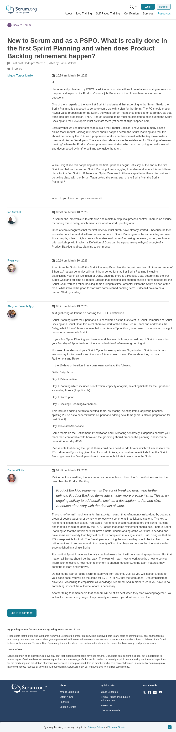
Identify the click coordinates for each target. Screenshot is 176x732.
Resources (106, 705)
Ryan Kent (13, 260)
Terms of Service (117, 727)
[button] (69, 13)
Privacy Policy (95, 727)
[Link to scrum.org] (144, 692)
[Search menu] (133, 7)
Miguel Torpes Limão (20, 75)
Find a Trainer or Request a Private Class (115, 698)
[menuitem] (133, 7)
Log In (147, 6)
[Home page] (21, 9)
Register (163, 6)
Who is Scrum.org (69, 691)
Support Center (68, 706)
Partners (64, 701)
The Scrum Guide (110, 710)
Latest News (66, 696)
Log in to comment (22, 612)
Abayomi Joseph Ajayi (20, 306)
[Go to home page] (29, 688)
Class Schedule (109, 691)
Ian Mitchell (14, 212)
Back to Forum (19, 25)
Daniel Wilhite (15, 470)
